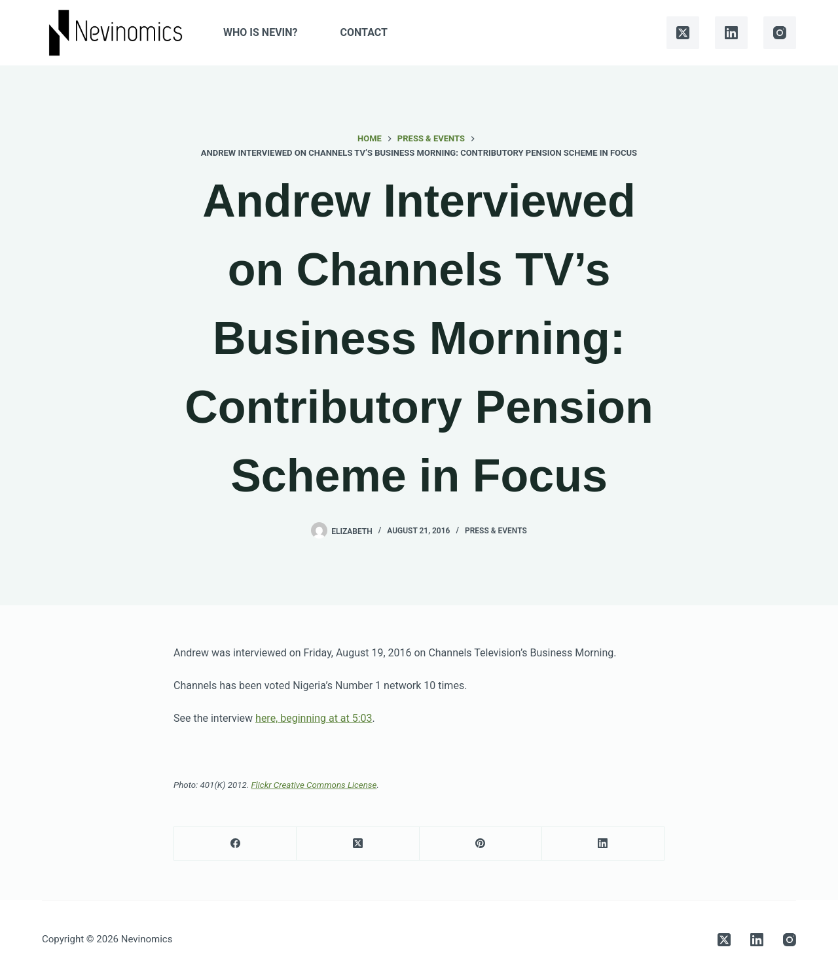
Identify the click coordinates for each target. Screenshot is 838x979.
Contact (364, 32)
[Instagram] (779, 32)
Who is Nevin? (260, 32)
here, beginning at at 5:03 (314, 718)
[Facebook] (235, 844)
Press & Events (496, 530)
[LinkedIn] (731, 32)
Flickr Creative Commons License (313, 785)
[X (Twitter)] (682, 32)
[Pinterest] (481, 844)
